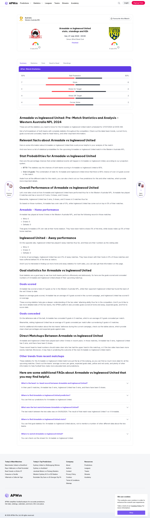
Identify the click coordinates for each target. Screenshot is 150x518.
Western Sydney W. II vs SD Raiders (45, 474)
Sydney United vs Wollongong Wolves (46, 465)
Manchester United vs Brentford (16, 465)
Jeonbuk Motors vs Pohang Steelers (45, 471)
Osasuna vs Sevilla (11, 474)
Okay (131, 513)
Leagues (48, 3)
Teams (57, 3)
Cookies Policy (136, 506)
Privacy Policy (71, 474)
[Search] (119, 3)
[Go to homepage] (11, 3)
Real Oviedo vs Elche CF (13, 471)
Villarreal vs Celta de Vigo (14, 477)
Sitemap (69, 483)
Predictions (25, 3)
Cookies (69, 477)
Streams (65, 3)
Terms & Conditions (72, 480)
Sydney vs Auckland (40, 468)
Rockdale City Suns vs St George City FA (47, 477)
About (68, 465)
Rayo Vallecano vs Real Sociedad (16, 468)
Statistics (38, 3)
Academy (75, 3)
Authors (68, 468)
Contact (68, 471)
